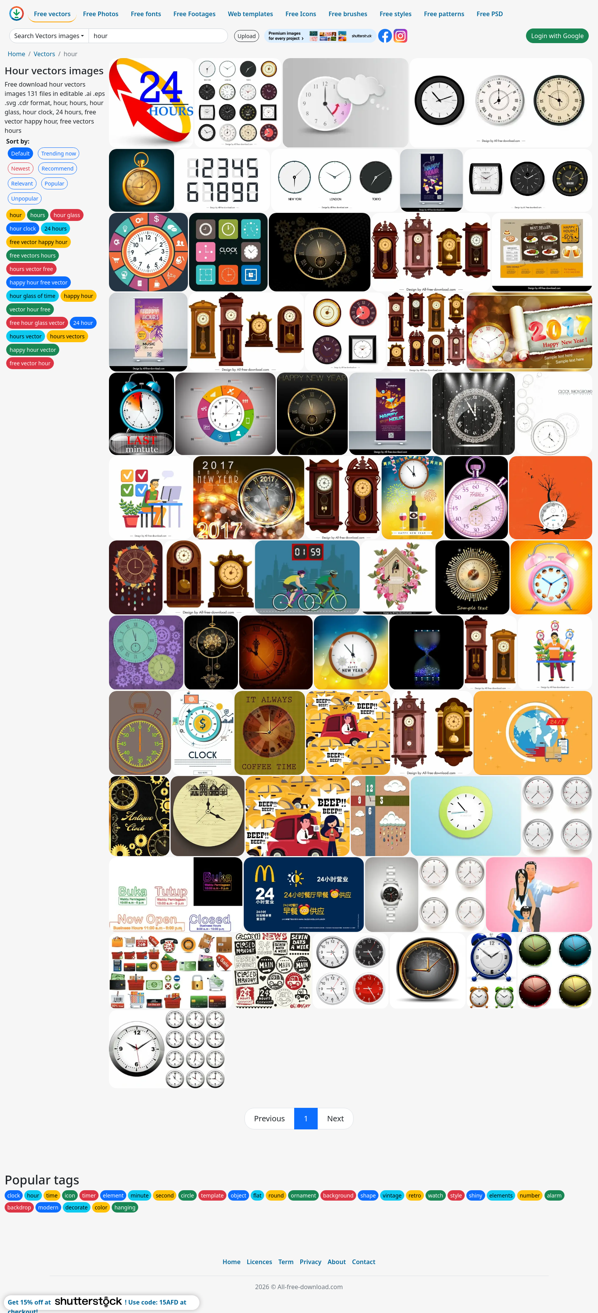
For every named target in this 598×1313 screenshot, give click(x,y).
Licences (259, 1262)
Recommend (58, 168)
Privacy (311, 1262)
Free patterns (444, 14)
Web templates (250, 14)
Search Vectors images (46, 36)
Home (16, 54)
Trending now (58, 153)
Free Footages (194, 14)
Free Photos (100, 14)
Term (286, 1262)
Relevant (22, 183)
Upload (247, 36)
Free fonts (146, 14)
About (337, 1262)
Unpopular (24, 198)
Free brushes (347, 14)
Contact (363, 1262)
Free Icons (300, 14)
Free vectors (52, 14)
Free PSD (490, 14)
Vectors (44, 54)
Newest (20, 168)
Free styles (396, 14)
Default (20, 153)
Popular (54, 183)
